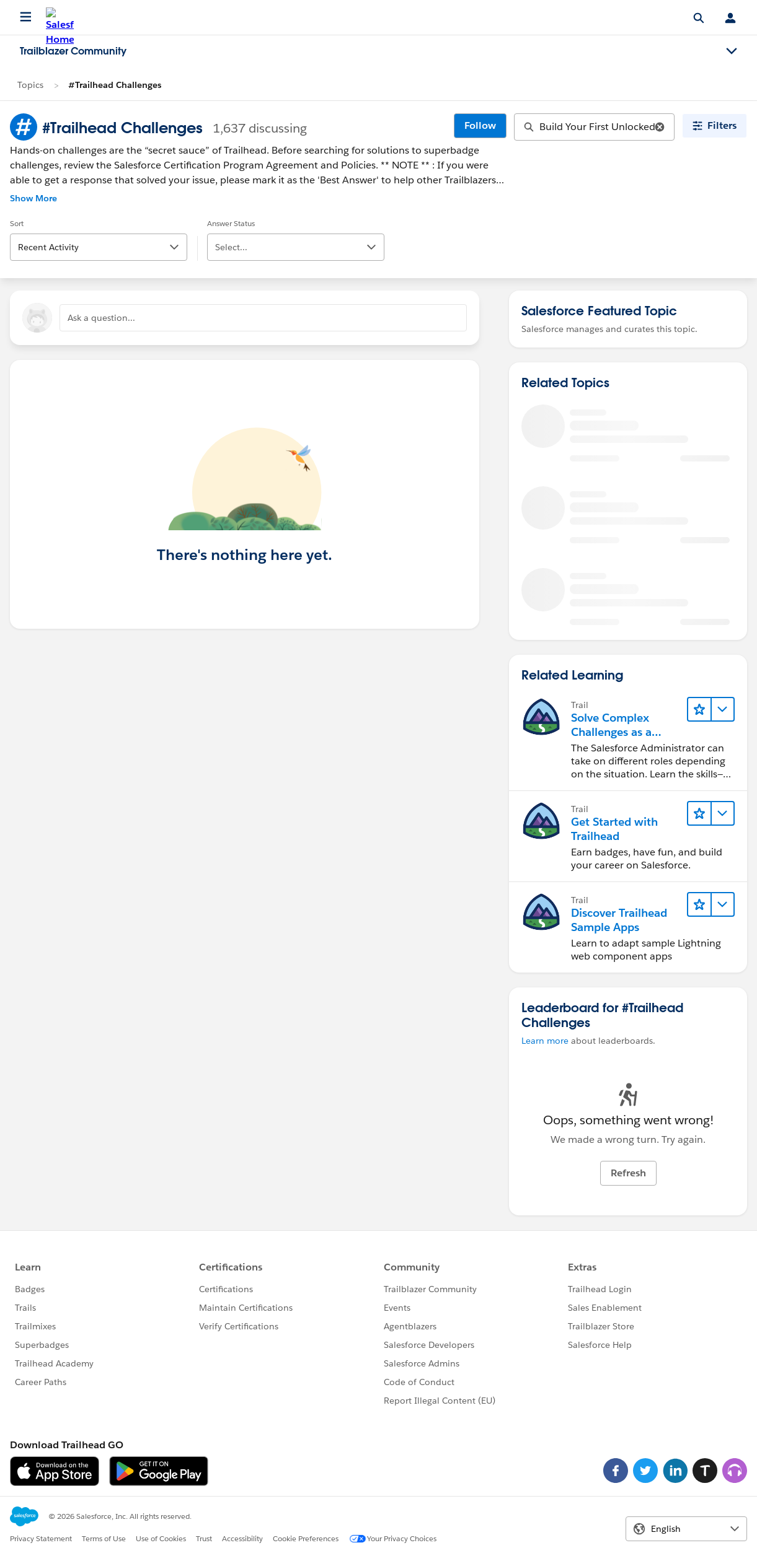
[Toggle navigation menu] (731, 51)
